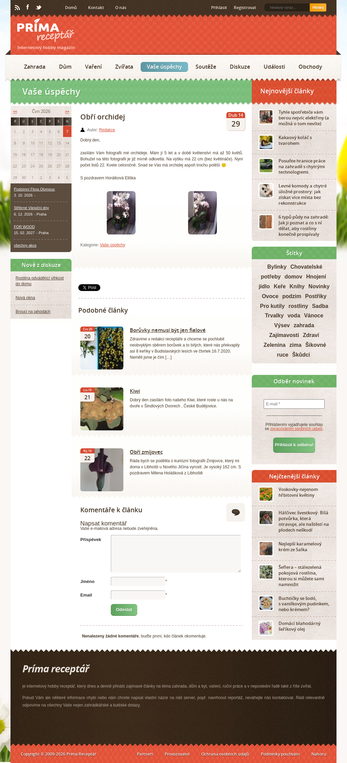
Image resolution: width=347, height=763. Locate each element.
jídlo (264, 286)
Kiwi (135, 390)
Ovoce (270, 296)
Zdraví (311, 335)
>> (67, 111)
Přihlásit (219, 7)
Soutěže (206, 66)
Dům (65, 66)
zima (295, 345)
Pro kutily (272, 306)
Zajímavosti (284, 335)
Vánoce (313, 315)
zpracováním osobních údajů (296, 428)
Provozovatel (177, 754)
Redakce (107, 130)
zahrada (304, 325)
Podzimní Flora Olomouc (34, 189)
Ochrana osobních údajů (225, 754)
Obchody (310, 66)
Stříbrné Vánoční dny (31, 208)
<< (15, 111)
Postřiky (315, 296)
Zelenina (275, 345)
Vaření (93, 66)
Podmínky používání (280, 754)
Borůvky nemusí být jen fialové (168, 330)
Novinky (318, 286)
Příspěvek (90, 539)
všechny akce (25, 245)
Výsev (282, 325)
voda (293, 315)
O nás (120, 7)
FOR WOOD (24, 227)
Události (274, 66)
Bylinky (277, 267)
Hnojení (316, 276)
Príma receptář (45, 30)
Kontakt (96, 7)
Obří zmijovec (146, 451)
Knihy (297, 286)
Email (86, 595)
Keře (280, 286)
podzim (291, 296)
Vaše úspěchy (164, 66)
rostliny (298, 306)
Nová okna (25, 297)
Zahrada (34, 66)
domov (293, 276)
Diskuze (240, 66)
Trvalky (274, 315)
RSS (18, 8)
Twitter (39, 8)
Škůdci (301, 355)
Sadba (320, 306)
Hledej (318, 7)
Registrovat (245, 7)
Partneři (145, 754)
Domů (71, 7)
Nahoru (318, 754)
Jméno (87, 581)
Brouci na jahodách (33, 311)
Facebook (28, 7)
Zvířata (124, 66)
